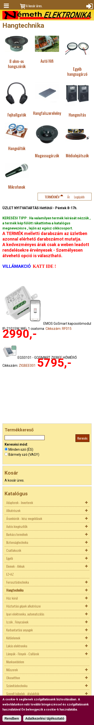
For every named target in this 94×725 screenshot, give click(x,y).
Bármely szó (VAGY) (23, 454)
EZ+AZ (10, 574)
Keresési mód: (16, 444)
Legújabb (79, 196)
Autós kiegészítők (16, 526)
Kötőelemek (13, 637)
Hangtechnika (14, 590)
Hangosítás (77, 115)
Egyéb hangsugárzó (77, 71)
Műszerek (12, 669)
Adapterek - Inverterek (19, 502)
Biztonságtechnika (17, 542)
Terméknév (52, 196)
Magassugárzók (47, 155)
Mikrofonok (16, 187)
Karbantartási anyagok (19, 629)
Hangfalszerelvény (47, 113)
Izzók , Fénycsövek (17, 621)
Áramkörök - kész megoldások (24, 518)
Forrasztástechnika (17, 582)
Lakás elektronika (16, 645)
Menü (6, 6)
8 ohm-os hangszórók (17, 63)
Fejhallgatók (16, 115)
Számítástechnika (16, 685)
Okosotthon (13, 677)
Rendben (12, 718)
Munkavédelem (15, 661)
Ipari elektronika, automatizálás (25, 613)
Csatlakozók (13, 550)
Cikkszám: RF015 (59, 329)
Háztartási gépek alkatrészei (23, 605)
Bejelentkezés (89, 6)
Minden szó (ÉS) (20, 449)
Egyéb (9, 558)
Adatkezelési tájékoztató (44, 718)
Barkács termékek (17, 534)
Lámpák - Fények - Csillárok (22, 653)
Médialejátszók (77, 155)
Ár (68, 196)
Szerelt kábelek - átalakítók (22, 693)
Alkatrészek (13, 510)
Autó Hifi (47, 61)
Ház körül (12, 598)
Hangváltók (16, 148)
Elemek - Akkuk (15, 566)
